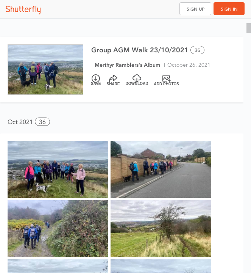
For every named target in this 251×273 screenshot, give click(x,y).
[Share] (113, 80)
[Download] (137, 80)
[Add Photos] (166, 80)
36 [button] (42, 122)
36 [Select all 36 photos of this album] (197, 50)
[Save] (96, 80)
